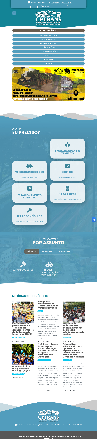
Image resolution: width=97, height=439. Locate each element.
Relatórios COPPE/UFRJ (49, 35)
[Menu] (14, 10)
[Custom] (37, 7)
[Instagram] (30, 7)
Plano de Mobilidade (48, 39)
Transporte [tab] (63, 253)
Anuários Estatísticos (48, 43)
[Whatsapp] (33, 7)
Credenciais (48, 55)
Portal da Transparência (48, 51)
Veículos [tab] (31, 253)
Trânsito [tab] (47, 253)
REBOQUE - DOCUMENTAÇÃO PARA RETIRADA (48, 274)
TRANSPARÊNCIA (54, 424)
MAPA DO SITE (74, 424)
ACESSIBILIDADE (54, 2)
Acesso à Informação (39, 2)
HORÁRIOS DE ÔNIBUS (48, 47)
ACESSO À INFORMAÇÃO (29, 424)
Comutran (48, 59)
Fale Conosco (48, 63)
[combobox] (54, 6)
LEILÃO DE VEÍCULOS (23, 271)
